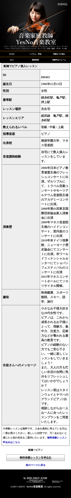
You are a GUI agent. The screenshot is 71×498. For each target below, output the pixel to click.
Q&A (12, 60)
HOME (12, 54)
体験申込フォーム (59, 60)
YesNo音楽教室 (34, 486)
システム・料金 (35, 54)
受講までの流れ (59, 54)
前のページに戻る (35, 465)
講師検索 (35, 60)
